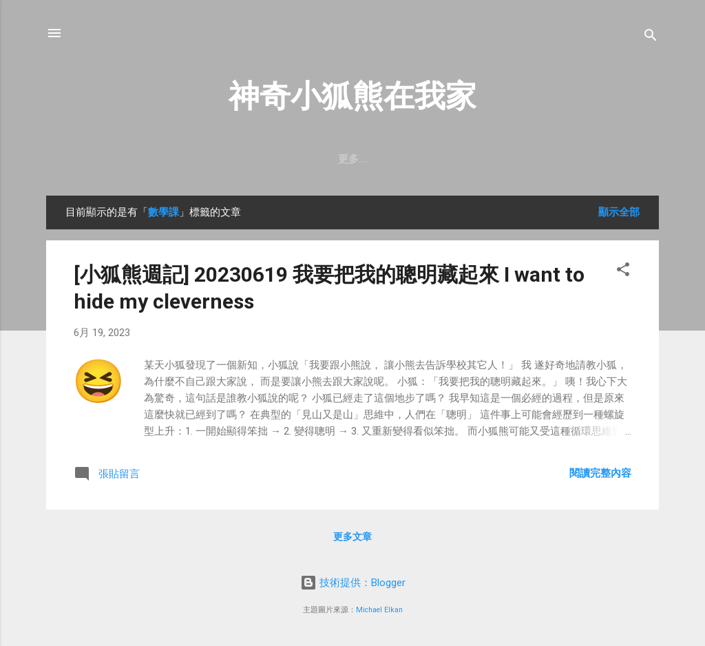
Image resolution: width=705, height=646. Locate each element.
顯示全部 (619, 212)
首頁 (262, 159)
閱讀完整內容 (600, 473)
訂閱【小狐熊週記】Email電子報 (375, 159)
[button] (623, 271)
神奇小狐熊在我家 (352, 96)
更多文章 (352, 536)
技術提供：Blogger (353, 582)
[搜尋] (650, 38)
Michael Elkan (379, 609)
